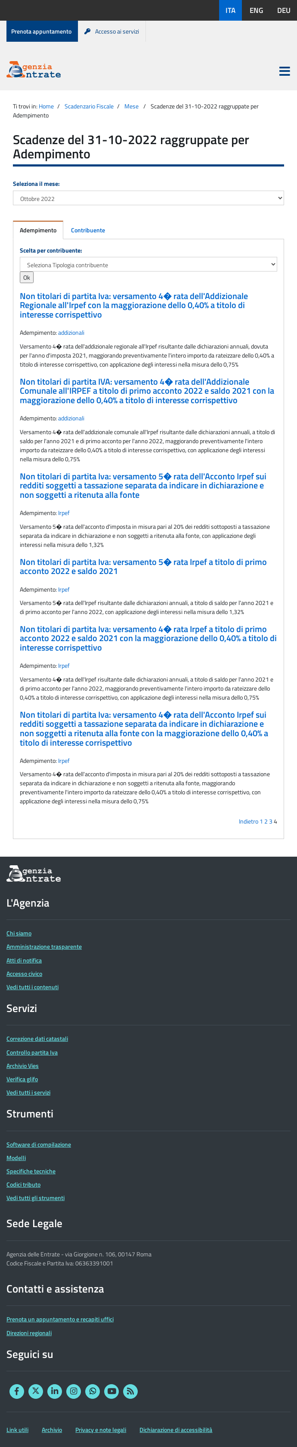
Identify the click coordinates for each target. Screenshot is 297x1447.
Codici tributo (23, 1184)
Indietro (248, 821)
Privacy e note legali (100, 1429)
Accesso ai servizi (111, 31)
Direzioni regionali (29, 1332)
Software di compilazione (38, 1144)
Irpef (64, 512)
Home (46, 106)
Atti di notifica (24, 960)
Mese (131, 106)
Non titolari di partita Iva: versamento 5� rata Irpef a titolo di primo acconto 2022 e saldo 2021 (143, 566)
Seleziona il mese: (36, 183)
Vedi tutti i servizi (28, 1092)
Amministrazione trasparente (44, 946)
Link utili (17, 1429)
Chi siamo (18, 933)
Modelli (16, 1157)
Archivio (52, 1429)
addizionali (71, 332)
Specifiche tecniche (31, 1170)
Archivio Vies (22, 1065)
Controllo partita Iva (32, 1052)
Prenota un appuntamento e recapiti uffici (60, 1319)
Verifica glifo (22, 1078)
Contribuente (88, 229)
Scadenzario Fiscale (89, 106)
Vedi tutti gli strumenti (35, 1197)
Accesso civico (24, 973)
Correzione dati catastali (37, 1038)
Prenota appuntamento (41, 31)
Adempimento (38, 229)
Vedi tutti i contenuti (32, 986)
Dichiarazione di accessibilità (175, 1429)
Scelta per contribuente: (51, 250)
